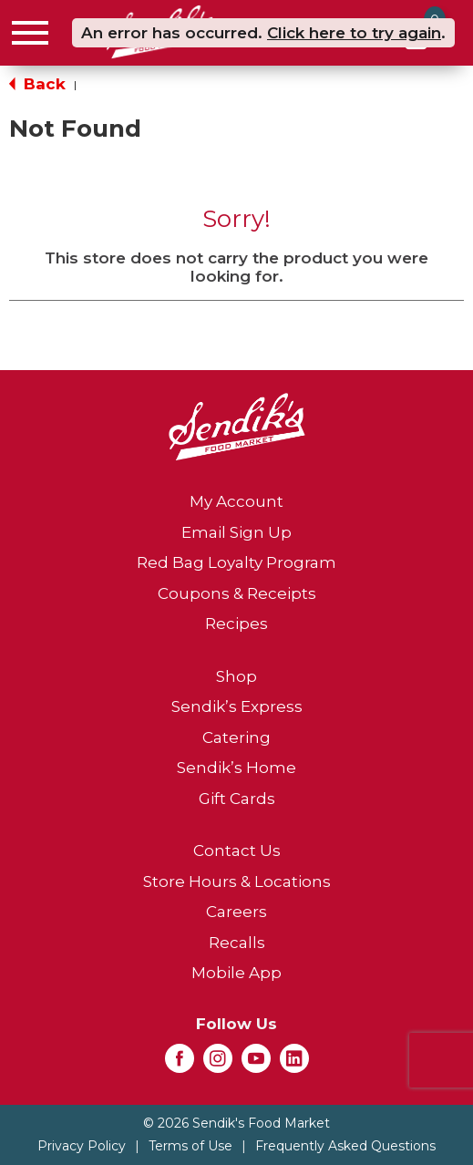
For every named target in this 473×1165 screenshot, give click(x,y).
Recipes (236, 623)
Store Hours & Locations (237, 881)
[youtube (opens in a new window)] (256, 1064)
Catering (236, 737)
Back (37, 84)
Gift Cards (237, 798)
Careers (236, 911)
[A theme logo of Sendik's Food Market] (237, 426)
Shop (236, 676)
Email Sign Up (236, 532)
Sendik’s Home (236, 767)
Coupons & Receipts (237, 593)
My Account (236, 501)
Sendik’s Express (237, 706)
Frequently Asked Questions (345, 1146)
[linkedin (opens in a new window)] (294, 1064)
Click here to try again (354, 33)
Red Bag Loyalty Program (236, 562)
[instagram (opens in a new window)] (217, 1064)
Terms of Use (190, 1146)
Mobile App (236, 973)
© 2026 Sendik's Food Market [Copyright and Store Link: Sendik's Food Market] (236, 1123)
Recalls (237, 942)
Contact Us (237, 850)
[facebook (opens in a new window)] (179, 1064)
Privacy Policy (81, 1146)
